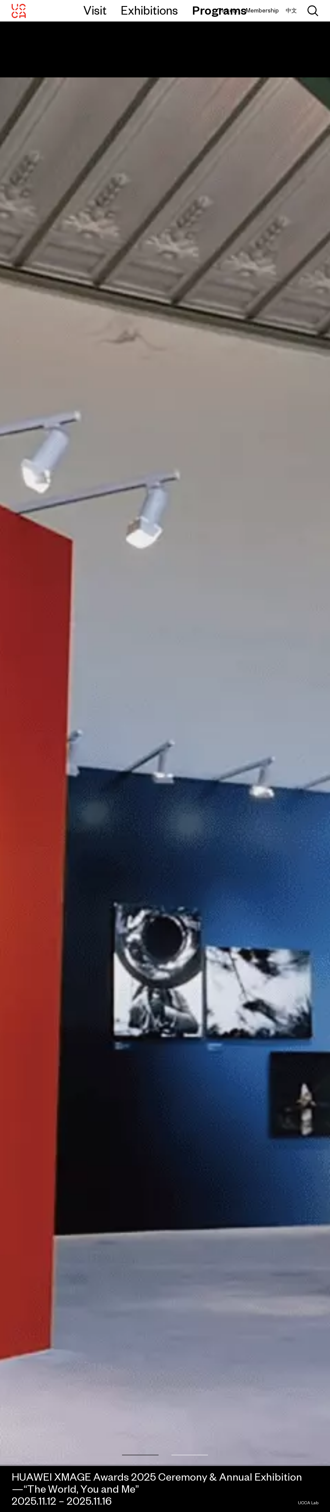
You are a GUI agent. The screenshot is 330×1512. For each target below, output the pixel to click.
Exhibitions (149, 10)
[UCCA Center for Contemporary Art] (19, 11)
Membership (262, 10)
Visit (95, 10)
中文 (291, 10)
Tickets (227, 10)
